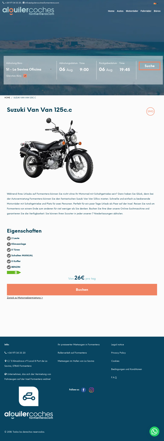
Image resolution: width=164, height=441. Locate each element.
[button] (154, 431)
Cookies (115, 361)
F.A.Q (114, 377)
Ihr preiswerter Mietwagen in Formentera (79, 344)
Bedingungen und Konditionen (126, 369)
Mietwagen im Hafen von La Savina (76, 361)
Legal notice (117, 344)
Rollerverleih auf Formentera (72, 353)
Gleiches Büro (30, 76)
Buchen (82, 290)
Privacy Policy (118, 353)
